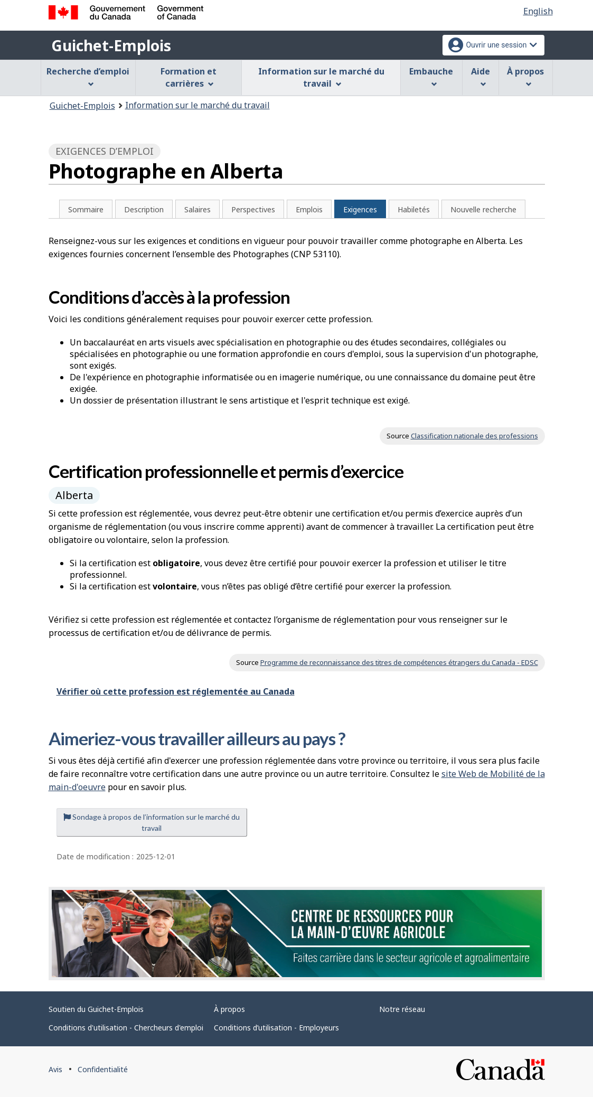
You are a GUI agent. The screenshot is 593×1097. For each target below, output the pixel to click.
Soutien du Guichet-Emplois (96, 1009)
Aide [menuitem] (480, 76)
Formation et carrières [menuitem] (189, 77)
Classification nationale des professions (474, 435)
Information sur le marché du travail (197, 105)
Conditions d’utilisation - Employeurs (276, 1028)
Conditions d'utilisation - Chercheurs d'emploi (126, 1028)
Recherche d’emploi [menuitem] (87, 76)
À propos (229, 1009)
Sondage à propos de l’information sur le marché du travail (151, 822)
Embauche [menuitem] (431, 76)
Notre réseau (402, 1009)
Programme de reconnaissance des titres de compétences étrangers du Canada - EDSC (399, 662)
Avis (55, 1069)
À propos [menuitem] (525, 76)
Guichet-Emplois (111, 45)
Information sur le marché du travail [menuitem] (321, 77)
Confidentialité (103, 1069)
